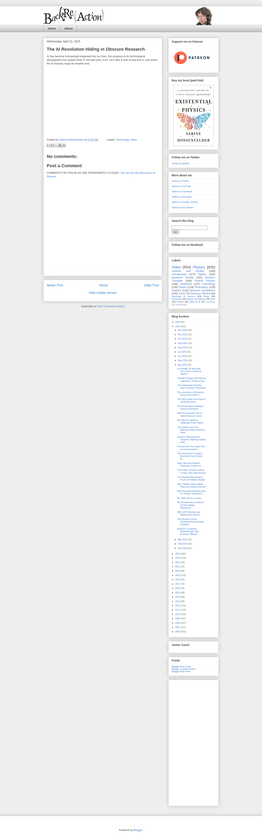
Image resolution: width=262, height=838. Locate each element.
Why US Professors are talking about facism (188, 513)
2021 (178, 566)
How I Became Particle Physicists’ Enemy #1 (189, 464)
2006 (178, 631)
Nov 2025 (183, 334)
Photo (206, 296)
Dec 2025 (183, 330)
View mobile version (103, 292)
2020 (178, 571)
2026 (178, 322)
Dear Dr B (195, 302)
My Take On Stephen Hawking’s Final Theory (190, 421)
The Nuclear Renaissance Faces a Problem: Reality (191, 478)
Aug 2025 (183, 347)
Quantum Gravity (183, 277)
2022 (178, 562)
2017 (178, 584)
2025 (178, 326)
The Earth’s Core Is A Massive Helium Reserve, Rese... (191, 430)
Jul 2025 (182, 352)
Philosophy (201, 287)
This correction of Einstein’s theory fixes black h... (190, 393)
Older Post (151, 285)
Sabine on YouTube (181, 186)
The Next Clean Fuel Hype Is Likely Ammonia (191, 400)
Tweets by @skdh (180, 163)
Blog (208, 293)
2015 (178, 592)
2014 (178, 597)
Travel (182, 293)
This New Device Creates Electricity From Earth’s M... (190, 456)
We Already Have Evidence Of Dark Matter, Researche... (190, 505)
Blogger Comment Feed (183, 669)
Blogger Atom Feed (181, 666)
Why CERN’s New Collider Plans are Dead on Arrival (191, 485)
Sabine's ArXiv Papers (183, 207)
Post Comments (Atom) (110, 306)
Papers (202, 274)
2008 (178, 623)
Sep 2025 (183, 343)
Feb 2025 (183, 544)
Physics (199, 267)
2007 (178, 627)
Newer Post (55, 285)
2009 (178, 618)
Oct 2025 (182, 339)
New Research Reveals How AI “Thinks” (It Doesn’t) (191, 492)
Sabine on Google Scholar (185, 202)
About (68, 28)
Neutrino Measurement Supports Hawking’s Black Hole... (191, 439)
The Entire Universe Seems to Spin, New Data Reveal (191, 471)
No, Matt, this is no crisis (189, 498)
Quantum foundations (202, 290)
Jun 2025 (182, 356)
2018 (178, 579)
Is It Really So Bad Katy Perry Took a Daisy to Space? (189, 371)
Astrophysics (179, 274)
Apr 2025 (182, 365)
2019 (178, 575)
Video (133, 139)
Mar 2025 (183, 539)
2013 (178, 601)
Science (176, 290)
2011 (178, 610)
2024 (178, 553)
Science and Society (188, 270)
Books (182, 287)
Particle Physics (204, 280)
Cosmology (208, 283)
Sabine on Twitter (180, 181)
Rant (213, 299)
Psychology (210, 302)
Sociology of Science (183, 296)
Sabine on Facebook (182, 191)
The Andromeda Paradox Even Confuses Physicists (191, 386)
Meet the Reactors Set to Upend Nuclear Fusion (189, 414)
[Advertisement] (193, 742)
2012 (178, 605)
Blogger (137, 830)
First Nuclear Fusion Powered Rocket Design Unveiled (190, 522)
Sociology (179, 305)
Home (52, 28)
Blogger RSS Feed (181, 671)
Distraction (195, 293)
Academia (186, 283)
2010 (178, 614)
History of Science (196, 299)
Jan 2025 (182, 548)
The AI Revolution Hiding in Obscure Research (190, 407)
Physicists (177, 299)
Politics (180, 302)
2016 (178, 588)
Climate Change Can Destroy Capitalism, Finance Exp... (191, 379)
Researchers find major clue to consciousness (191, 447)
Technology (122, 139)
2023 (178, 558)
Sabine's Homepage (182, 197)
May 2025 (183, 360)
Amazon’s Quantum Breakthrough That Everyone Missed (188, 531)
